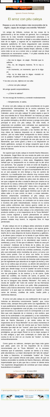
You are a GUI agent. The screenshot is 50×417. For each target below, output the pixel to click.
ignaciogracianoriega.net (11, 390)
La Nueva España (19, 371)
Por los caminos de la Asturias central (36, 390)
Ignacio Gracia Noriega (25, 13)
